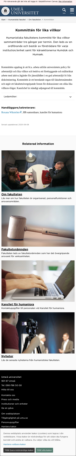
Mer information (65, 1)
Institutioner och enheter (14, 403)
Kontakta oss (8, 395)
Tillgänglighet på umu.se (14, 417)
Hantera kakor (8, 426)
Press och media (10, 399)
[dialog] (38, 442)
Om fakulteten (35, 19)
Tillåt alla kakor (44, 450)
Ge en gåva (7, 408)
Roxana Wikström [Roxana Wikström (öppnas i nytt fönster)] (10, 112)
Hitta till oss (7, 389)
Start (3, 19)
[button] (38, 96)
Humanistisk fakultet (17, 19)
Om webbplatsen (10, 413)
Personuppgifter (10, 422)
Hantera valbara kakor (14, 444)
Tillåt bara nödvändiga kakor (19, 450)
